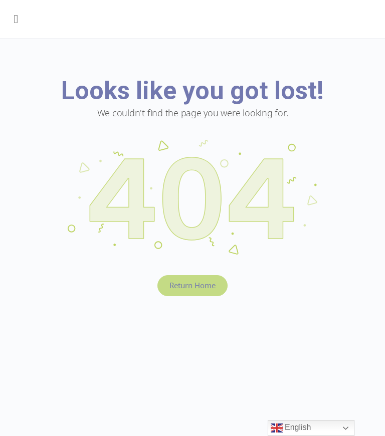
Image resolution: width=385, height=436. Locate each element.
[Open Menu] (16, 19)
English (291, 428)
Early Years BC (197, 21)
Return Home (192, 285)
